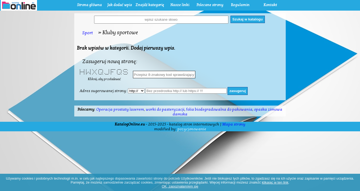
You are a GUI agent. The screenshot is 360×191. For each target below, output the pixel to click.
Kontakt (270, 5)
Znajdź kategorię (149, 5)
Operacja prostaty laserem (120, 109)
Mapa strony (233, 124)
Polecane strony (210, 5)
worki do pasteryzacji (165, 109)
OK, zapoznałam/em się (180, 186)
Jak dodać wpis (119, 5)
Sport (87, 33)
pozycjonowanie (191, 129)
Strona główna (89, 5)
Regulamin (240, 5)
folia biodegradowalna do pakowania (219, 109)
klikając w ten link (275, 182)
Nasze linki (179, 5)
